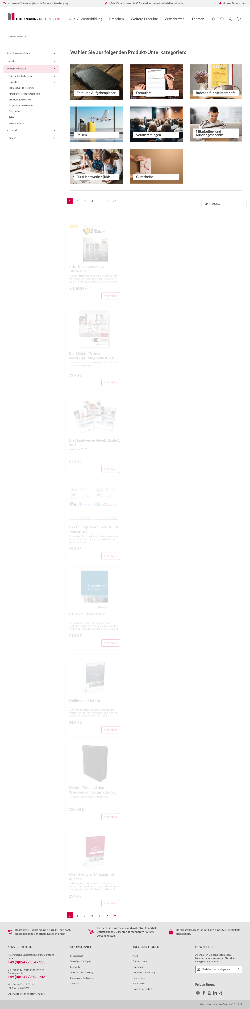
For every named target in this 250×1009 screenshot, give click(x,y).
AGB (135, 955)
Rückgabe (138, 966)
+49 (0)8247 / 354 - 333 (26, 962)
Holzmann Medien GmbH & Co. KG (221, 1004)
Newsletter (139, 983)
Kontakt (74, 983)
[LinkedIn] (215, 993)
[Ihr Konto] (230, 19)
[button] (54, 53)
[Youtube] (209, 993)
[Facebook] (204, 993)
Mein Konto (76, 955)
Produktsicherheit (143, 989)
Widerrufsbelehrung (144, 972)
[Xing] (221, 993)
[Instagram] (198, 993)
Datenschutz (140, 961)
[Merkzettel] (222, 19)
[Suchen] (213, 19)
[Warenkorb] (238, 19)
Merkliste (75, 966)
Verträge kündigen (80, 961)
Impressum (139, 977)
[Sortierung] (224, 203)
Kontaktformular (35, 993)
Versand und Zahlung (81, 972)
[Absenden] (238, 969)
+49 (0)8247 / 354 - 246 (26, 977)
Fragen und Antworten (82, 977)
